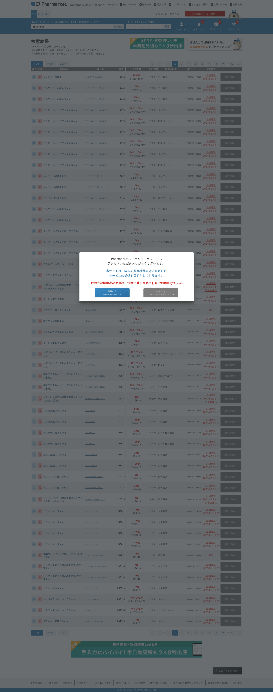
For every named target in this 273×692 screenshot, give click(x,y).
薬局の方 (112, 291)
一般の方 (160, 291)
